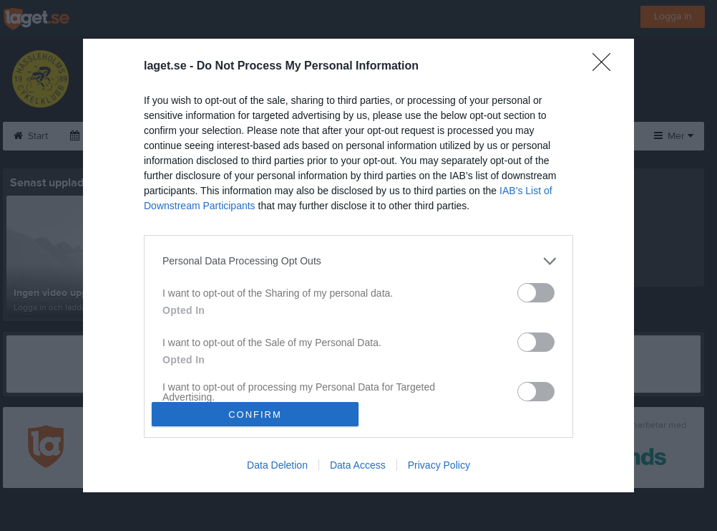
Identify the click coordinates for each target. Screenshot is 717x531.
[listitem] (358, 261)
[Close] (606, 66)
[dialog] (358, 265)
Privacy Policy (439, 465)
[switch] (536, 292)
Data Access (358, 465)
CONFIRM (255, 414)
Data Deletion (277, 465)
